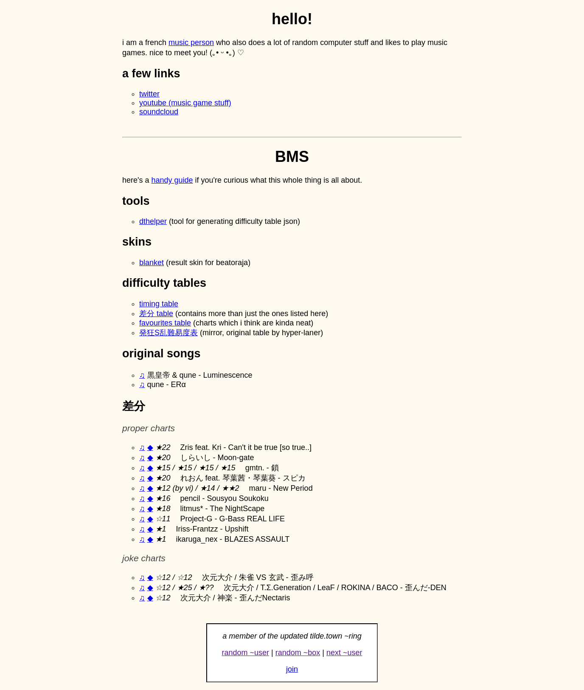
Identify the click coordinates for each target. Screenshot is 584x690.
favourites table (165, 323)
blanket (151, 262)
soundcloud (158, 111)
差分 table (156, 313)
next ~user (344, 652)
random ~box (297, 652)
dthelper (153, 221)
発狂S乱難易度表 (168, 332)
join (292, 669)
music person (191, 42)
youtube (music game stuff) (185, 103)
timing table (158, 304)
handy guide (172, 180)
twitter (149, 94)
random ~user (245, 652)
